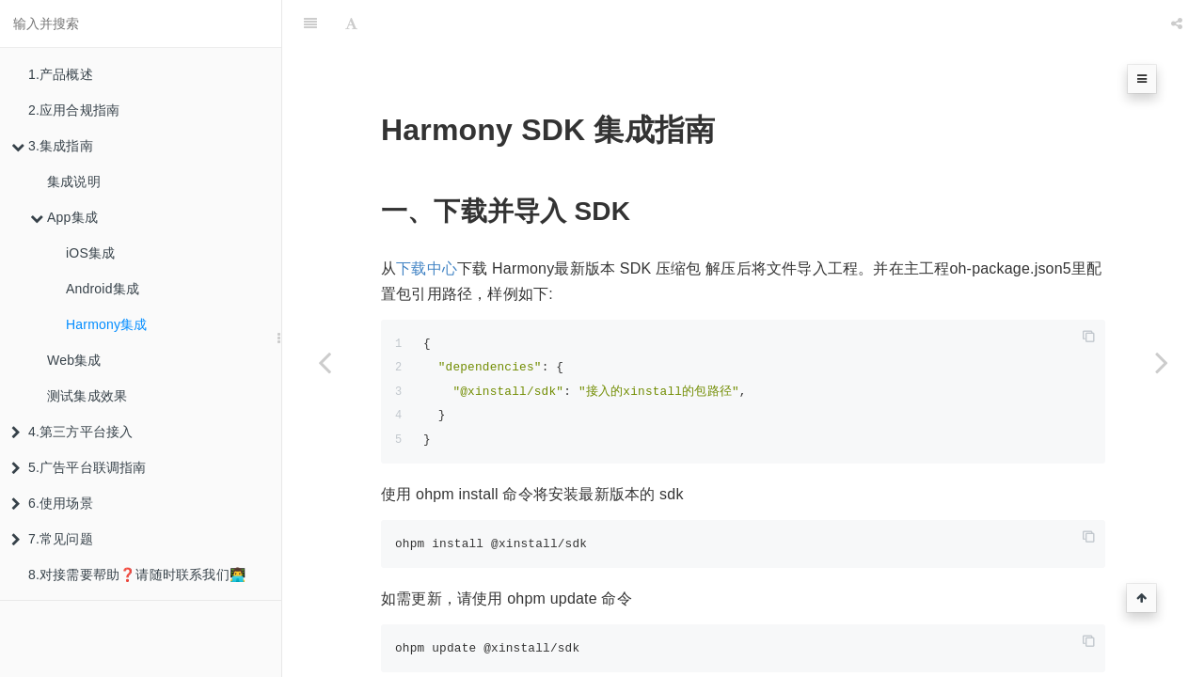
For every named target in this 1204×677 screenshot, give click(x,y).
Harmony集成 (107, 324)
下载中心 (426, 221)
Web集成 (74, 360)
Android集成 (102, 288)
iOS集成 (90, 252)
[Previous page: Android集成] (324, 362)
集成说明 (74, 181)
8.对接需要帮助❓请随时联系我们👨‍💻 (137, 574)
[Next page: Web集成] (1161, 362)
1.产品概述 (60, 74)
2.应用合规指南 (73, 110)
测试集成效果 (87, 395)
